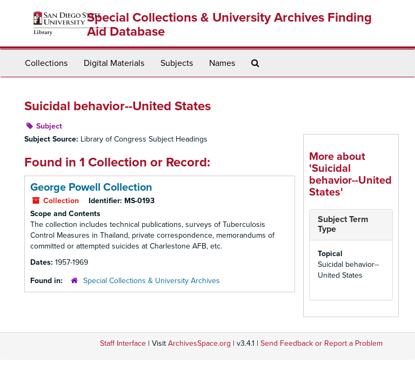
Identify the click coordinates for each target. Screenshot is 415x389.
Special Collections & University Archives (151, 280)
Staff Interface (123, 343)
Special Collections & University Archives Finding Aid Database (229, 24)
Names (222, 63)
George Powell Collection (91, 187)
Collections (46, 63)
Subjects (176, 63)
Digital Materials (114, 63)
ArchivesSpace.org (199, 343)
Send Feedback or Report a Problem (321, 343)
